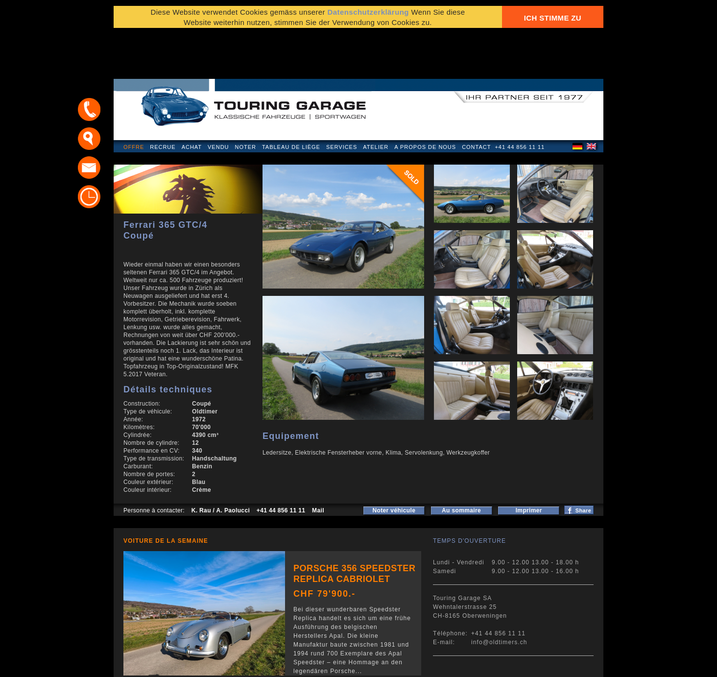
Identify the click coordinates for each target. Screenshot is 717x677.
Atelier (375, 100)
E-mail (478, 664)
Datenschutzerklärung (368, 16)
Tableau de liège (291, 100)
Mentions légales (151, 664)
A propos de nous (425, 100)
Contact (476, 100)
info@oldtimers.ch (499, 595)
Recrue (162, 100)
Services (341, 100)
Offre (133, 100)
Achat (192, 100)
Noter (245, 100)
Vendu (218, 100)
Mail (318, 463)
